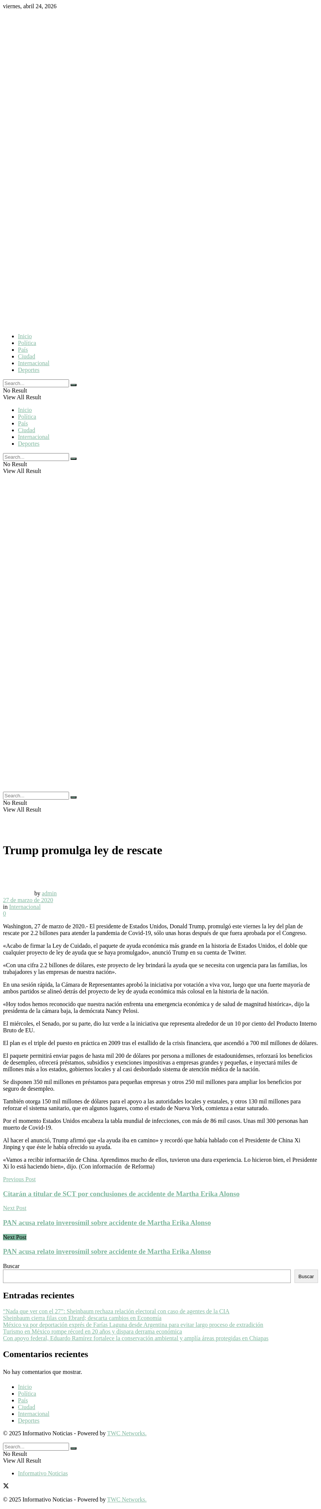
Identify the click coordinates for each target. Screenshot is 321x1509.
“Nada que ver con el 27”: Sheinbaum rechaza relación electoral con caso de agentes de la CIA (116, 1311)
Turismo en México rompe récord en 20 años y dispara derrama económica (92, 1331)
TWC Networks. (127, 1433)
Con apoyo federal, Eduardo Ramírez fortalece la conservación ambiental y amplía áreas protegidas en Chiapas (135, 1338)
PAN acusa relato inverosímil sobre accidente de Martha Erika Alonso (107, 1251)
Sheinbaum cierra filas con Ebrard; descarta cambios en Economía (82, 1318)
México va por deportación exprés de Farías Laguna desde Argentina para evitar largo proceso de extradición (133, 1325)
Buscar (11, 1266)
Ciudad (26, 356)
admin (49, 893)
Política (27, 343)
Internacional (33, 363)
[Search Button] (74, 385)
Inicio (25, 336)
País (23, 349)
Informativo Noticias (43, 1473)
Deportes (29, 370)
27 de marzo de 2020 (28, 900)
